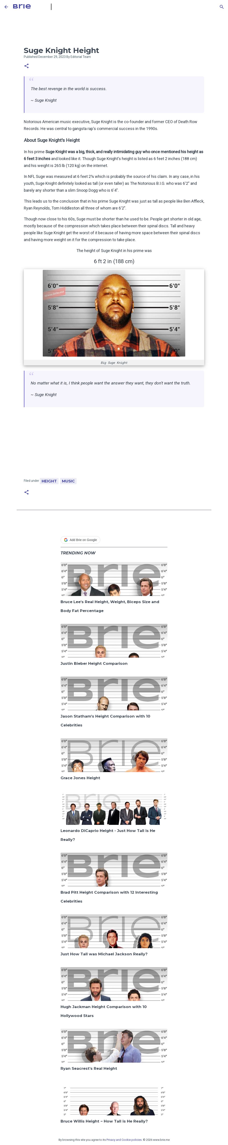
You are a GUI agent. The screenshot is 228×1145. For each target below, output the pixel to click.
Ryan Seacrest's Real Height (89, 1068)
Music (68, 481)
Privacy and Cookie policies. (124, 1139)
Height (49, 481)
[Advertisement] (114, 445)
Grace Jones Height (80, 778)
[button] (26, 66)
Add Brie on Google (80, 540)
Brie (21, 7)
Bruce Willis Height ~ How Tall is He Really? (104, 1121)
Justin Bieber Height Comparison (94, 663)
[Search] (221, 7)
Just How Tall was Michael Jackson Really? (104, 954)
